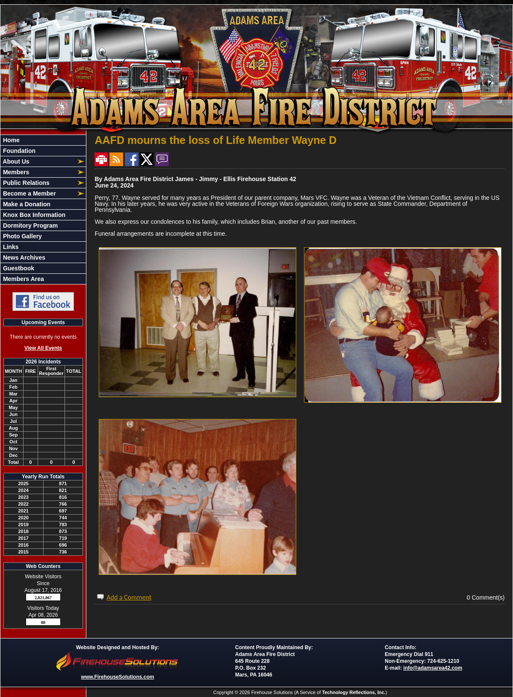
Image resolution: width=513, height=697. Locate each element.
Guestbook (17, 268)
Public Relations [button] (25, 182)
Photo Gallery (21, 236)
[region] (43, 209)
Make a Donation (25, 204)
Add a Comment (128, 597)
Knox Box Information (33, 214)
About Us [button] (15, 161)
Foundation (18, 150)
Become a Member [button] (28, 193)
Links (9, 246)
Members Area (22, 278)
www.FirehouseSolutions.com (117, 677)
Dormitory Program (29, 225)
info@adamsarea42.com (432, 668)
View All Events (43, 348)
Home (10, 140)
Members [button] (15, 172)
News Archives (23, 257)
